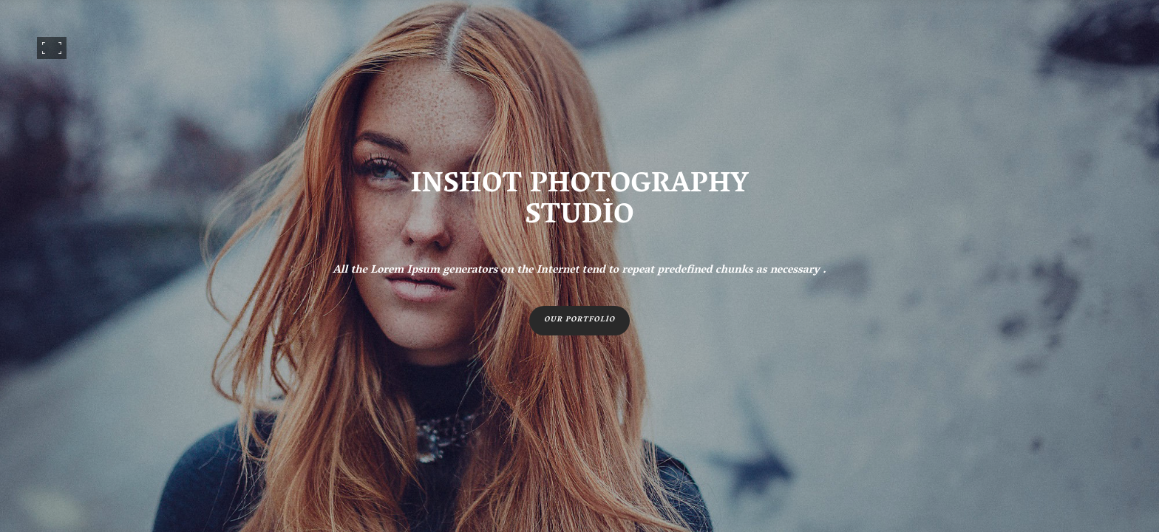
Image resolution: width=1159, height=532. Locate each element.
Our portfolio (579, 320)
